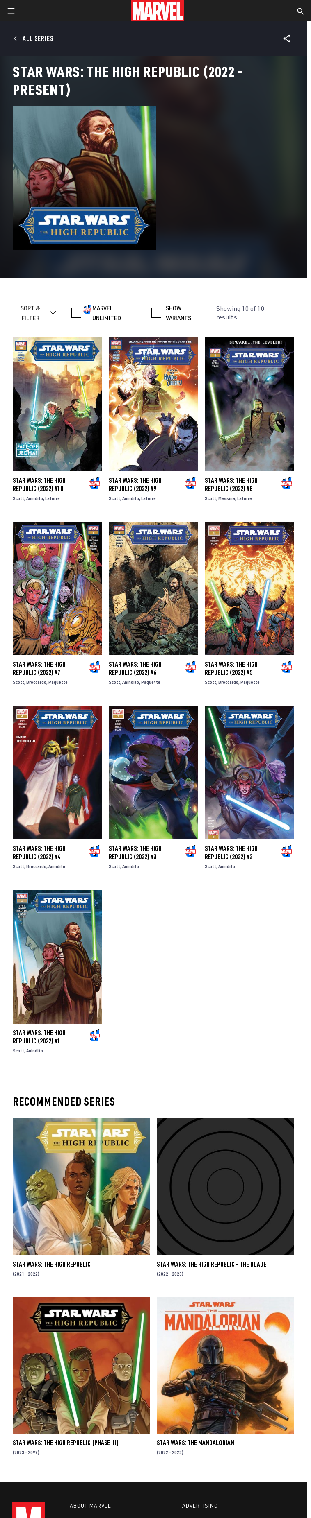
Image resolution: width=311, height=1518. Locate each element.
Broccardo (36, 682)
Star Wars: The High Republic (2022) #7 (39, 668)
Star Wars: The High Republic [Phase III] (66, 1443)
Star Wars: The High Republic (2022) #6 (135, 668)
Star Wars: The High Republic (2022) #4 (39, 852)
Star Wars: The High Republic (52, 1264)
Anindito (34, 498)
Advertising (200, 1505)
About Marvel (90, 1505)
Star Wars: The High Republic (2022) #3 (135, 852)
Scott (18, 498)
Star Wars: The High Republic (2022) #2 (231, 852)
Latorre (52, 498)
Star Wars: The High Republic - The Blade (211, 1264)
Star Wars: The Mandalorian (195, 1443)
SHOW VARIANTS (178, 313)
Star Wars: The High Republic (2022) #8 (231, 484)
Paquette (58, 682)
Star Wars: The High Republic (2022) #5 (231, 668)
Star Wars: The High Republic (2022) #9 (135, 484)
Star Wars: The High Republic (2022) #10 (39, 484)
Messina (226, 498)
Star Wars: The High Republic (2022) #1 (39, 1037)
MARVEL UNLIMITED (106, 313)
